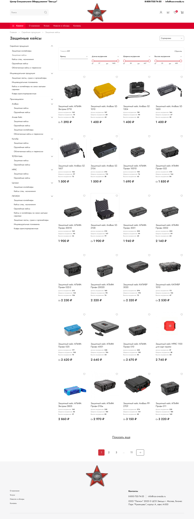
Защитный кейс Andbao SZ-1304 (136, 108)
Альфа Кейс (17, 117)
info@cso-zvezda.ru (174, 1)
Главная (13, 32)
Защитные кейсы (19, 55)
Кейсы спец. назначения (23, 59)
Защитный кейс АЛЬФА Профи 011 (167, 405)
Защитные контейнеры (21, 50)
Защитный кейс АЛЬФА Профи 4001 (102, 345)
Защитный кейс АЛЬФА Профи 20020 (102, 286)
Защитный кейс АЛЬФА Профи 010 (134, 345)
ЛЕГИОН (16, 196)
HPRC (14, 169)
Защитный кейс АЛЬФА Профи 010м (102, 405)
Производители (17, 99)
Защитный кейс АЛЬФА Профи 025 (69, 345)
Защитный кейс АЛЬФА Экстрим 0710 (69, 108)
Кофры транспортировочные (24, 93)
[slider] (93, 61)
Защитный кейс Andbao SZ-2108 (104, 226)
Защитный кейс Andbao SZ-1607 (71, 167)
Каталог (17, 25)
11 (131, 452)
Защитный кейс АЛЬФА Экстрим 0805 (69, 405)
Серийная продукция (31, 32)
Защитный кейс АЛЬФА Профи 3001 (134, 226)
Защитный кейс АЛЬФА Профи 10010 (134, 167)
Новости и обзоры (61, 25)
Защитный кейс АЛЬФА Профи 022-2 (69, 286)
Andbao (15, 103)
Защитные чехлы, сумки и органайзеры (29, 78)
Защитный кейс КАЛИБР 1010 (168, 286)
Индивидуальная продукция (22, 73)
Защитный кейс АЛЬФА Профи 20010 (69, 226)
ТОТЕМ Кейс (17, 156)
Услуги (46, 25)
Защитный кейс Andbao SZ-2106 (104, 167)
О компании (34, 25)
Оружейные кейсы (20, 63)
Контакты (77, 25)
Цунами (15, 182)
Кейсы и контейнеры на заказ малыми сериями (29, 88)
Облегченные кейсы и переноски (26, 67)
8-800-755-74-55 (153, 1)
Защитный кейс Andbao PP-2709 (136, 405)
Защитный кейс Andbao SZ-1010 (104, 108)
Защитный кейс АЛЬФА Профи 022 (167, 167)
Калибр (15, 138)
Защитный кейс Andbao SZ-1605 (169, 108)
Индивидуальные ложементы (25, 82)
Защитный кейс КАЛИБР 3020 (135, 286)
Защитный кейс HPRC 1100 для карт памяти (169, 345)
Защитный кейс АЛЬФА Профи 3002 (167, 226)
